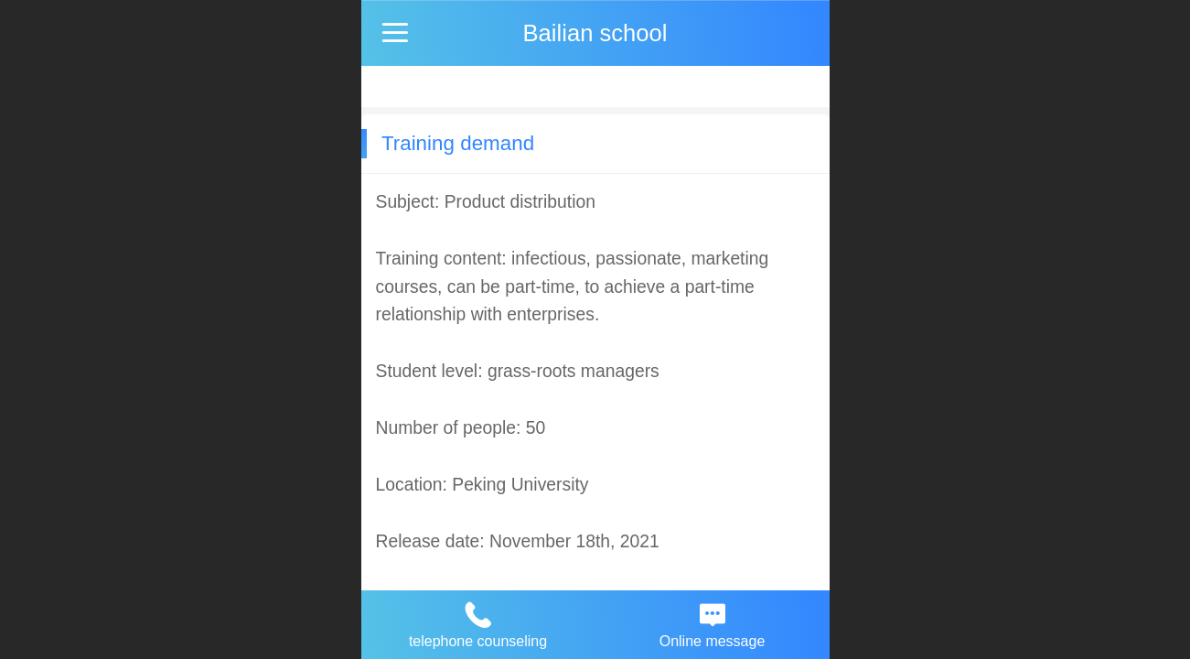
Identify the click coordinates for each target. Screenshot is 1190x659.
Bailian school (595, 33)
